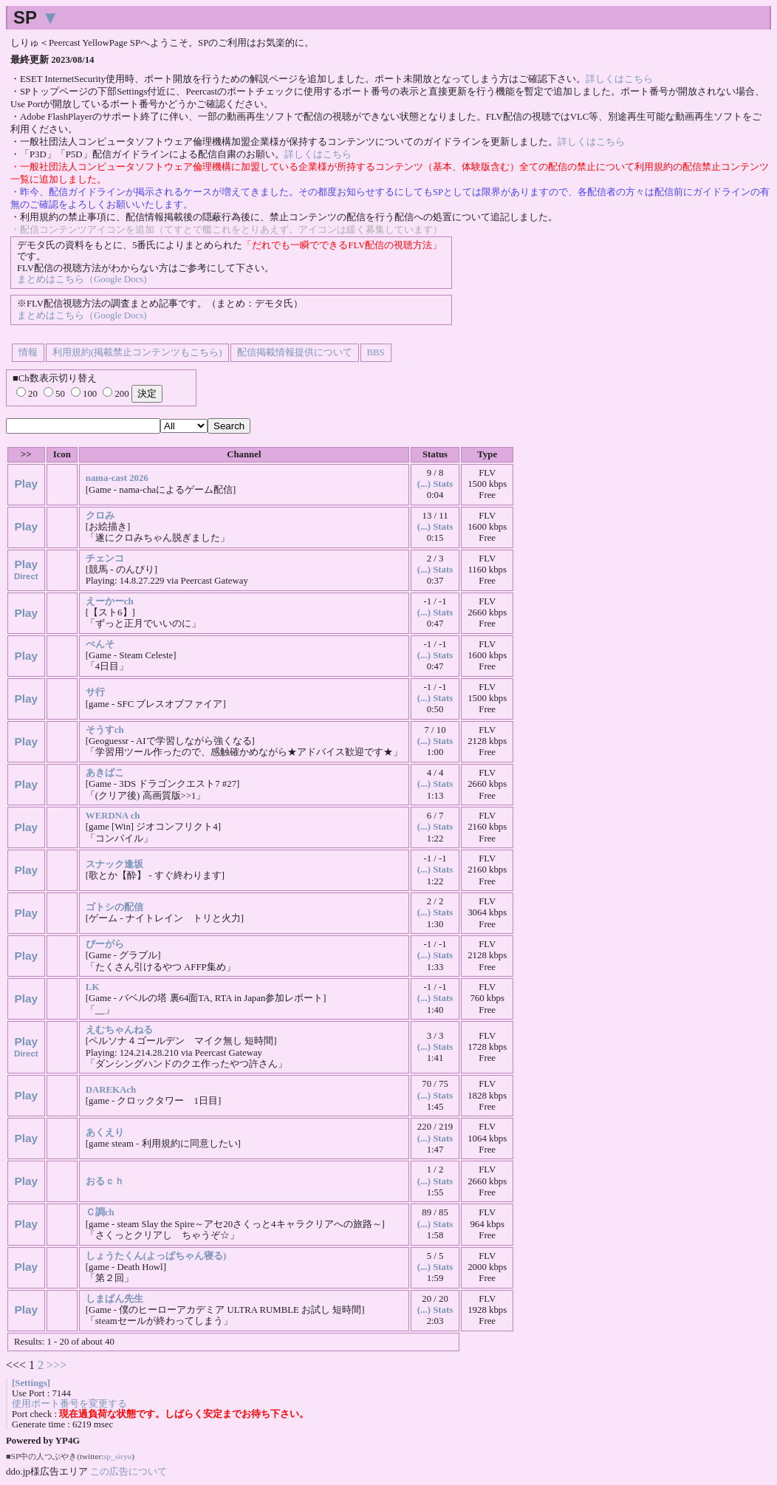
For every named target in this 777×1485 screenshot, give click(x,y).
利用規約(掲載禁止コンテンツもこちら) (137, 352)
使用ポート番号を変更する (69, 1404)
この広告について (128, 1471)
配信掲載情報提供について (294, 352)
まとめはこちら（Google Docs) (81, 279)
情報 (28, 352)
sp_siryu (117, 1456)
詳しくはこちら (619, 79)
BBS (376, 352)
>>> (56, 1365)
